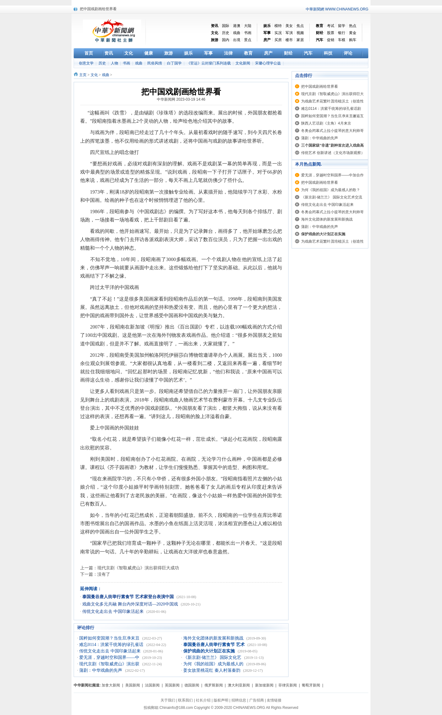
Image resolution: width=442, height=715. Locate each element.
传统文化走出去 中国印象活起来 (113, 611)
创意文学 (87, 63)
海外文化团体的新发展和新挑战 (214, 638)
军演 (289, 33)
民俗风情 (155, 63)
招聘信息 (238, 700)
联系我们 (185, 700)
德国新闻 (191, 685)
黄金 (352, 33)
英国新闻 (172, 685)
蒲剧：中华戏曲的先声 (101, 670)
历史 (225, 33)
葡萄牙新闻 (311, 685)
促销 (330, 40)
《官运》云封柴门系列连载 (209, 63)
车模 (341, 40)
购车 (352, 40)
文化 (94, 75)
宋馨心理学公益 (268, 63)
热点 (352, 26)
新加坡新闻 (264, 685)
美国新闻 (132, 685)
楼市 (289, 40)
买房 (278, 40)
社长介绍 (203, 700)
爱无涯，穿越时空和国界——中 (110, 657)
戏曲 (236, 33)
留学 (341, 26)
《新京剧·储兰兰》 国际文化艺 (212, 657)
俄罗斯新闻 (213, 685)
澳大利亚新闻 (239, 685)
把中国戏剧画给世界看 (98, 9)
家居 (300, 40)
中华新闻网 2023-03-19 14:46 (181, 99)
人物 (115, 63)
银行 (341, 33)
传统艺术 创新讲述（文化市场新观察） (333, 153)
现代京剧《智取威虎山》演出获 (110, 664)
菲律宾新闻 (287, 685)
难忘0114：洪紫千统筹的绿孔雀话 (112, 644)
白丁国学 (175, 63)
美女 (289, 26)
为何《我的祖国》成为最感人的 (214, 664)
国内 (225, 40)
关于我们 (168, 700)
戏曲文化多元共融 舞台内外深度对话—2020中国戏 (130, 604)
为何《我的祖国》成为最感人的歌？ (330, 190)
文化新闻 (243, 63)
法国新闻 (152, 685)
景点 (247, 40)
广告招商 (256, 700)
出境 (236, 40)
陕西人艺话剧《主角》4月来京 (326, 123)
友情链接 (274, 700)
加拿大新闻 (111, 685)
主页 (83, 75)
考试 (330, 26)
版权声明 (221, 700)
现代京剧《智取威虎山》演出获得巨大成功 (138, 567)
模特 (278, 26)
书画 (247, 33)
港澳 (236, 26)
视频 (300, 33)
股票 (330, 33)
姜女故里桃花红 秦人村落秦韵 (212, 670)
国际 (225, 26)
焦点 (300, 26)
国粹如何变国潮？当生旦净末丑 (110, 638)
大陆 (247, 26)
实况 (278, 33)
